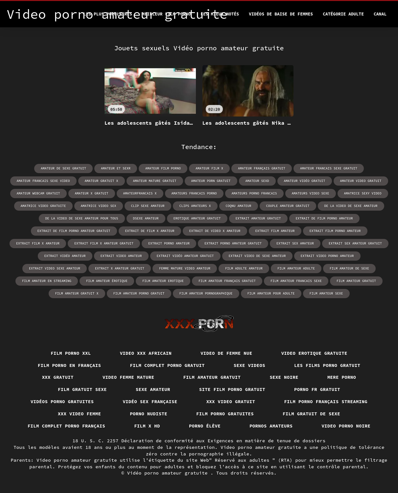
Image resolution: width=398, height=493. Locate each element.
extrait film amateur (275, 231)
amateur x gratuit (91, 193)
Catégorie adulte (343, 14)
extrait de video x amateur (215, 231)
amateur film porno (163, 168)
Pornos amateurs (271, 426)
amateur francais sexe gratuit (328, 168)
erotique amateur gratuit (197, 218)
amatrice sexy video (363, 193)
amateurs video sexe (310, 193)
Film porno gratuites (225, 414)
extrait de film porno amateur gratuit (73, 231)
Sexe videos (249, 365)
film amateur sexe (326, 293)
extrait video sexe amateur (54, 268)
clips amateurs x (195, 206)
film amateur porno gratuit (139, 293)
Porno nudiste (148, 414)
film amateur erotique (163, 281)
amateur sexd (257, 181)
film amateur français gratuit (227, 281)
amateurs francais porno (194, 193)
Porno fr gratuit (317, 389)
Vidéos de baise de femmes (281, 14)
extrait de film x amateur (150, 231)
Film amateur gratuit (212, 377)
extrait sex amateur (295, 243)
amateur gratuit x (101, 181)
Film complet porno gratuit (167, 365)
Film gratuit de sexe (311, 414)
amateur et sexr (115, 168)
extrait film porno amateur (335, 231)
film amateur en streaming (46, 281)
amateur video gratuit (361, 181)
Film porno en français (69, 365)
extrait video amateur (121, 256)
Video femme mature (128, 377)
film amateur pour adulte (271, 293)
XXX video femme (79, 414)
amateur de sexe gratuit (63, 168)
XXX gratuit (58, 377)
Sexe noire (283, 377)
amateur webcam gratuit (38, 193)
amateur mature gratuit (154, 181)
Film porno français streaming (325, 401)
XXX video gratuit (230, 401)
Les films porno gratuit (327, 365)
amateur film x (209, 168)
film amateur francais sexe (296, 281)
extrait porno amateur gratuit (233, 243)
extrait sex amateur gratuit (355, 243)
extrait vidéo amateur (65, 256)
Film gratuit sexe (82, 389)
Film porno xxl (71, 353)
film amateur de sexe (349, 268)
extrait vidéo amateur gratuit (185, 256)
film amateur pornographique (206, 293)
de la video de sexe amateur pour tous (81, 218)
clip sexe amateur (148, 206)
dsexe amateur (146, 218)
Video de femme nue (226, 353)
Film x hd (147, 426)
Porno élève (205, 426)
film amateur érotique (107, 281)
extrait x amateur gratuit (119, 268)
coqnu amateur (238, 206)
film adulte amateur (244, 268)
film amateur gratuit (356, 281)
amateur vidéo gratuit (304, 181)
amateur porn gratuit (211, 181)
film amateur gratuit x (77, 293)
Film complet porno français (66, 426)
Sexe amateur (153, 389)
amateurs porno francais (254, 193)
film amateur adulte (296, 268)
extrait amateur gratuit (258, 218)
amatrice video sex (98, 206)
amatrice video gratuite (43, 206)
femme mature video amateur (184, 268)
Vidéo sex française (150, 401)
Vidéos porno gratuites (62, 401)
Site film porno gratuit (232, 389)
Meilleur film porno (166, 14)
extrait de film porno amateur (324, 218)
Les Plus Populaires (107, 14)
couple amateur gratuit (288, 206)
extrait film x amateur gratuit (103, 243)
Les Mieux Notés (219, 14)
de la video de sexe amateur (351, 206)
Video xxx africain (146, 353)
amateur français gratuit (261, 168)
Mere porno (341, 377)
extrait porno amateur (169, 243)
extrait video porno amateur (327, 256)
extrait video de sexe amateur (257, 256)
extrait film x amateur (37, 243)
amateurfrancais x (140, 193)
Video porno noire (345, 426)
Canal (380, 14)
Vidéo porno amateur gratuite (169, 473)
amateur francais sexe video (43, 181)
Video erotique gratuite (314, 353)
